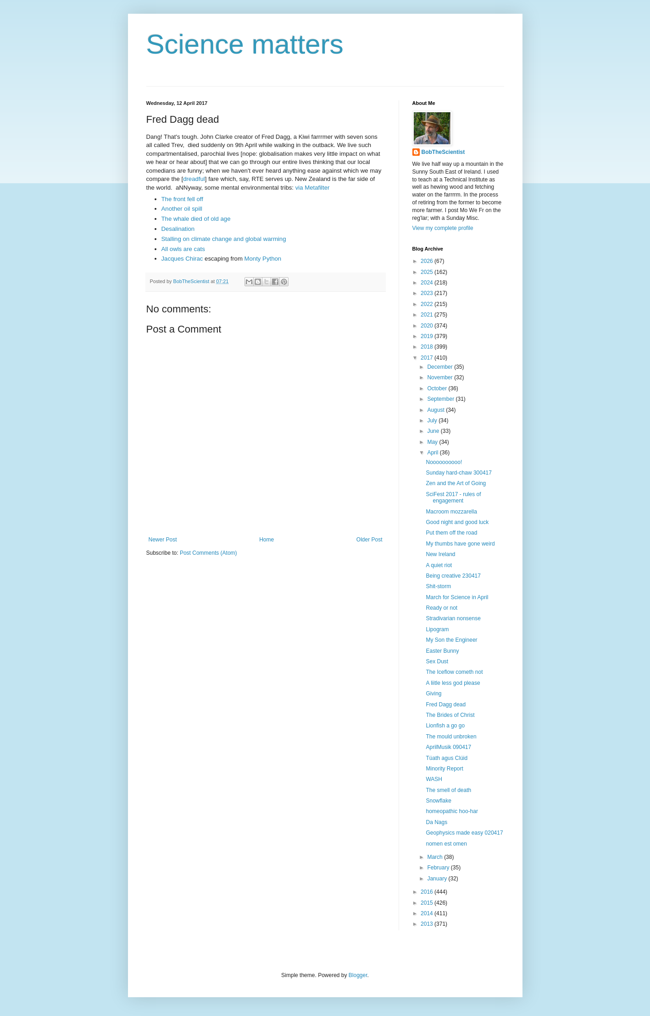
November (440, 377)
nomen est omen (446, 844)
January (437, 878)
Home (266, 539)
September (441, 399)
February (438, 867)
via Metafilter (312, 187)
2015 (427, 903)
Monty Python (263, 258)
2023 (427, 293)
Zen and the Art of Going (456, 483)
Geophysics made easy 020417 (464, 833)
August (436, 410)
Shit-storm (438, 586)
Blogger (358, 975)
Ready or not (441, 608)
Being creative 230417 (453, 576)
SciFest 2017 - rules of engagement (453, 497)
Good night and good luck (457, 522)
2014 (427, 913)
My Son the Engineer (451, 640)
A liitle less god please (453, 683)
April (433, 452)
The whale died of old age (196, 218)
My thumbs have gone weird (460, 544)
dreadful (194, 178)
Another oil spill (181, 208)
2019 (427, 336)
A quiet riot (439, 565)
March (435, 857)
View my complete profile (442, 228)
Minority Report (444, 768)
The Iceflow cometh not (454, 672)
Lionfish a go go (445, 725)
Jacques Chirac (182, 258)
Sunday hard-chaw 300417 (458, 473)
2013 (427, 924)
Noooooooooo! (444, 462)
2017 (427, 358)
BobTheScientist (443, 152)
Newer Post (163, 539)
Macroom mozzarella (451, 511)
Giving (433, 693)
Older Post (369, 539)
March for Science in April (457, 597)
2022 (427, 304)
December (440, 367)
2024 (427, 282)
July (433, 420)
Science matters (245, 44)
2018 (427, 347)
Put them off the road (451, 533)
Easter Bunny (442, 651)
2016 (427, 892)
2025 (427, 272)
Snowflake (438, 801)
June (433, 431)
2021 (427, 314)
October (437, 388)
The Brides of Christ (450, 715)
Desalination (178, 228)
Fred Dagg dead (446, 704)
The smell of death (448, 790)
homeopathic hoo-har (452, 811)
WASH (434, 779)
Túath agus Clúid (446, 758)
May (433, 442)
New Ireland (440, 554)
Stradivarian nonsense (453, 618)
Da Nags (436, 822)
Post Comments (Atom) (208, 553)
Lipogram (437, 629)
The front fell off (182, 199)
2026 (427, 261)
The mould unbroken (451, 736)
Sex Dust (437, 661)
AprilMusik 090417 (448, 747)
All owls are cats (183, 249)
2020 (427, 325)
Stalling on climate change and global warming (223, 238)
